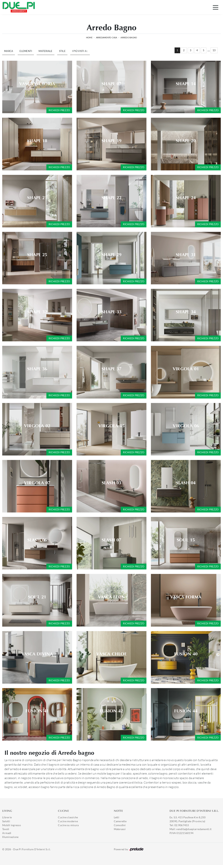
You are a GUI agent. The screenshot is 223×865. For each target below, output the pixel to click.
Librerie (7, 817)
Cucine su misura (68, 825)
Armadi (6, 833)
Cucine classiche (68, 817)
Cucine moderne (68, 821)
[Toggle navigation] (215, 7)
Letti (116, 817)
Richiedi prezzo (59, 110)
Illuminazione (10, 836)
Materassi (120, 829)
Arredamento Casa (106, 37)
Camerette (120, 821)
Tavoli (5, 829)
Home (89, 37)
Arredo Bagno (129, 37)
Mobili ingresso (11, 825)
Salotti (6, 821)
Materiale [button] (45, 51)
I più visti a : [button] (80, 51)
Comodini (120, 825)
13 (214, 50)
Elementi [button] (26, 51)
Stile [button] (62, 51)
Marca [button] (8, 51)
